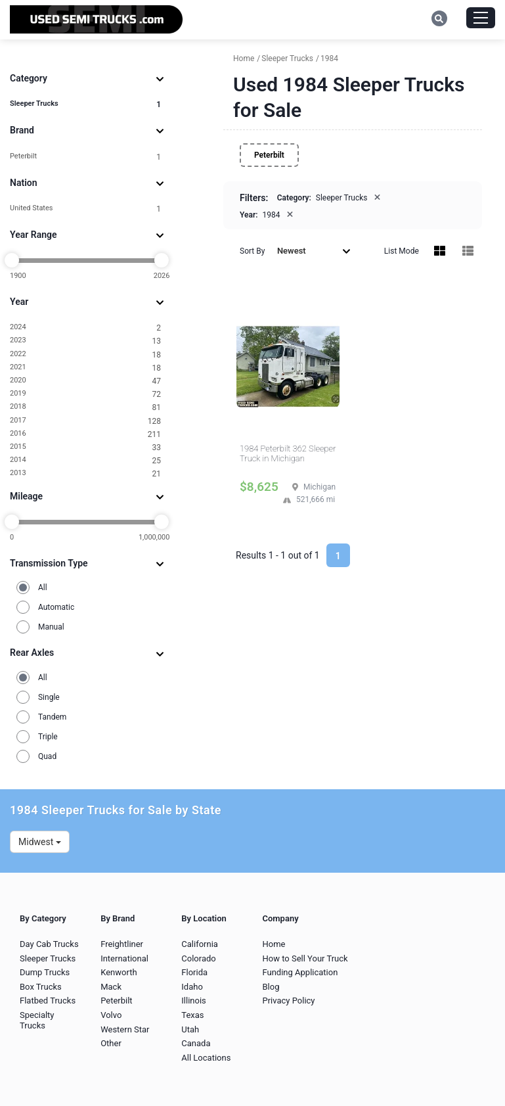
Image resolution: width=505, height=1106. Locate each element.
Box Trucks (41, 987)
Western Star (124, 1029)
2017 (85, 421)
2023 (85, 341)
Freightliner (121, 944)
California (199, 944)
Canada (195, 1043)
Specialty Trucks (37, 1020)
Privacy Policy (288, 1000)
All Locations (206, 1058)
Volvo (110, 1015)
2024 (85, 328)
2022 (85, 354)
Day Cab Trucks (49, 944)
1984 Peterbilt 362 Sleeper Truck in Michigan (288, 454)
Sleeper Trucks (85, 104)
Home (273, 944)
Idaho (192, 987)
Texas (192, 1015)
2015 (85, 447)
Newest (314, 251)
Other (110, 1043)
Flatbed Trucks (48, 1000)
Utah (190, 1029)
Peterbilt (85, 157)
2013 (85, 473)
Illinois (193, 1000)
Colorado (198, 958)
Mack (110, 987)
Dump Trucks (45, 972)
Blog (270, 987)
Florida (194, 972)
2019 (85, 394)
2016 (85, 434)
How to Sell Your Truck (304, 958)
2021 (85, 368)
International (124, 958)
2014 (85, 460)
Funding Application (300, 972)
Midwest (39, 842)
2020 (85, 381)
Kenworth (118, 972)
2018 (85, 407)
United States (85, 209)
